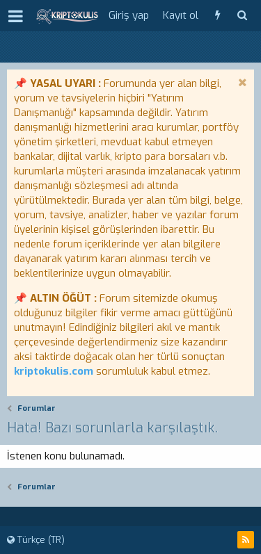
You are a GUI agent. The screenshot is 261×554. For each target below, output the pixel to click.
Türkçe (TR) (36, 540)
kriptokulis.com (53, 371)
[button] (16, 16)
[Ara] (242, 15)
